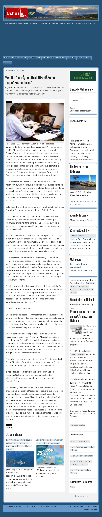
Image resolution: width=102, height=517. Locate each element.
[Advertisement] (51, 41)
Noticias (7, 57)
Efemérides (71, 57)
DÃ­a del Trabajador (81, 456)
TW (86, 57)
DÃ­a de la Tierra (80, 441)
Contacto (7, 63)
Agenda (23, 57)
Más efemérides (77, 425)
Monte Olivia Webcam (58, 57)
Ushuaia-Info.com (81, 496)
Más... (72, 487)
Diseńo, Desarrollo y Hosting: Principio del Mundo (26, 515)
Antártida (15, 57)
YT (82, 57)
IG (78, 57)
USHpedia (46, 57)
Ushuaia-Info (10, 70)
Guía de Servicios (34, 57)
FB (89, 57)
